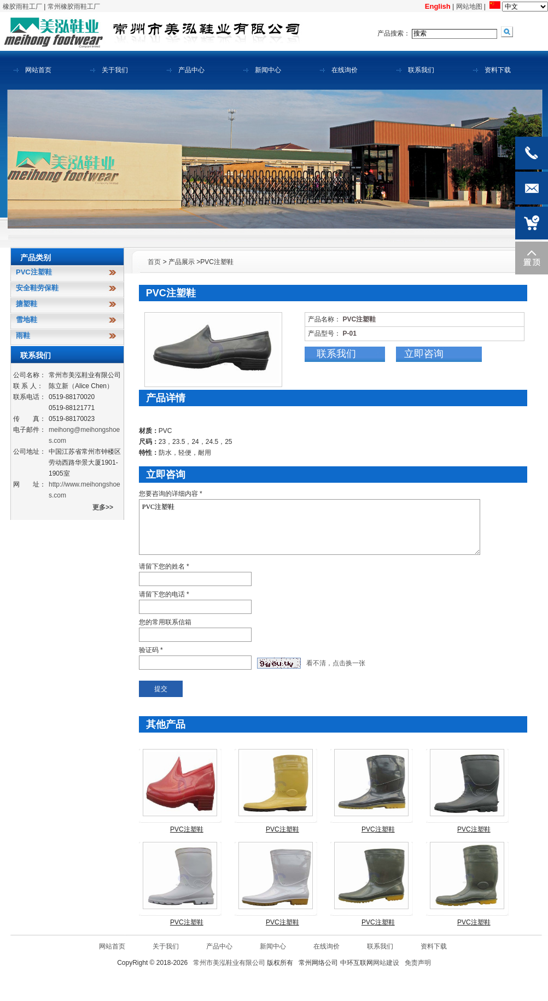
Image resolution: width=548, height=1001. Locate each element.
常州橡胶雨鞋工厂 (74, 6)
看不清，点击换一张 (335, 663)
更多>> (102, 507)
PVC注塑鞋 (309, 527)
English (438, 6)
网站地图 (469, 6)
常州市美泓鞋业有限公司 (229, 963)
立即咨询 (424, 353)
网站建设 (386, 963)
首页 (154, 262)
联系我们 (336, 353)
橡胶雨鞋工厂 (22, 6)
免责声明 (418, 963)
